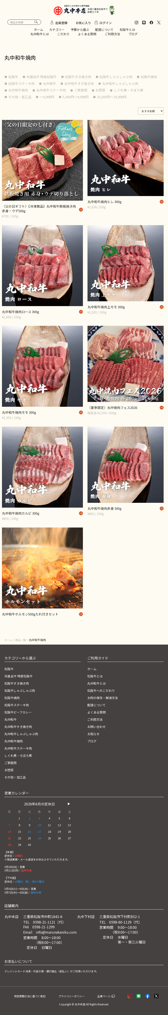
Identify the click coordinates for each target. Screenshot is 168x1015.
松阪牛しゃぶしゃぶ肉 (123, 78)
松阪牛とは (127, 32)
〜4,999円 (90, 99)
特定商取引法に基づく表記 (35, 995)
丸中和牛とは (39, 36)
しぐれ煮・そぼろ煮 (24, 99)
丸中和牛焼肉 (66, 92)
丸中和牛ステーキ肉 (101, 92)
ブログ (133, 36)
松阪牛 (14, 78)
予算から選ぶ (80, 32)
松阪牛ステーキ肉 (49, 85)
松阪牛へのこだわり (103, 692)
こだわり (63, 36)
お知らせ (94, 734)
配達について (104, 32)
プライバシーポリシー (78, 995)
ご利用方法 (112, 36)
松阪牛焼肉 (17, 85)
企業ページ (109, 995)
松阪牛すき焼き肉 (83, 78)
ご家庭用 (133, 92)
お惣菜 (154, 92)
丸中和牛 (79, 85)
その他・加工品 (61, 99)
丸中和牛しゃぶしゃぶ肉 (28, 92)
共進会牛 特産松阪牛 (44, 78)
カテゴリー (57, 32)
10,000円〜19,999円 (25, 105)
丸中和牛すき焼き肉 (110, 85)
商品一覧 (21, 642)
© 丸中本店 (78, 1004)
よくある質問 (87, 36)
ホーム (38, 32)
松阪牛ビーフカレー (20, 713)
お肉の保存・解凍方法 (104, 699)
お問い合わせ (97, 727)
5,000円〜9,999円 (121, 99)
